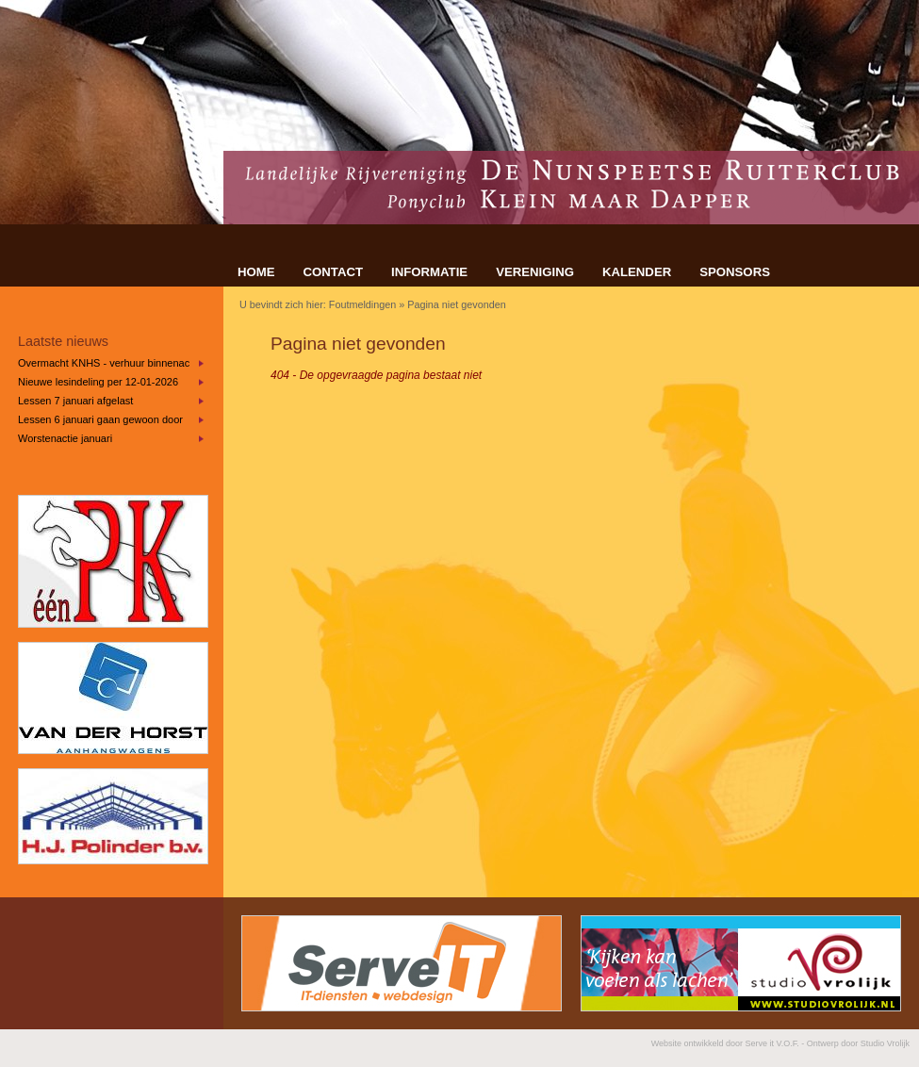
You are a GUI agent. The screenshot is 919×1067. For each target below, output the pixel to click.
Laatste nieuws (63, 341)
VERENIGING (535, 272)
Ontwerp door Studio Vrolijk (858, 1043)
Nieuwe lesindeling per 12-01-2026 (98, 381)
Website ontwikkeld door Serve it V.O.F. (725, 1043)
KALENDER (636, 272)
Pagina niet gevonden (456, 304)
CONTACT (333, 272)
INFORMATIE (429, 272)
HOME (256, 272)
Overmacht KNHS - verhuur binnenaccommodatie (103, 363)
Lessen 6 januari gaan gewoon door (100, 419)
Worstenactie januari (65, 438)
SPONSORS (734, 272)
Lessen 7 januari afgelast (75, 400)
